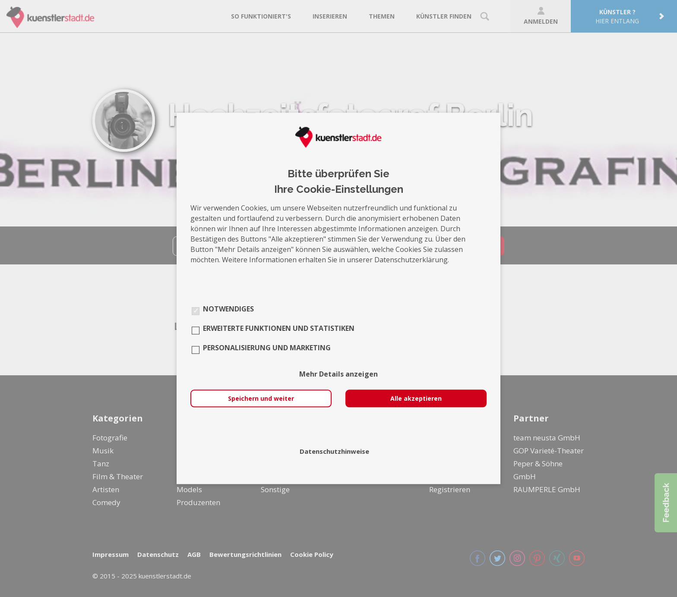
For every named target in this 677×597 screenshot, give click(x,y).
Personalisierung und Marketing (267, 348)
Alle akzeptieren (416, 399)
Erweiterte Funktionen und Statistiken (278, 328)
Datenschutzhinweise (334, 451)
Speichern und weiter (261, 399)
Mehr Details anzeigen (338, 374)
